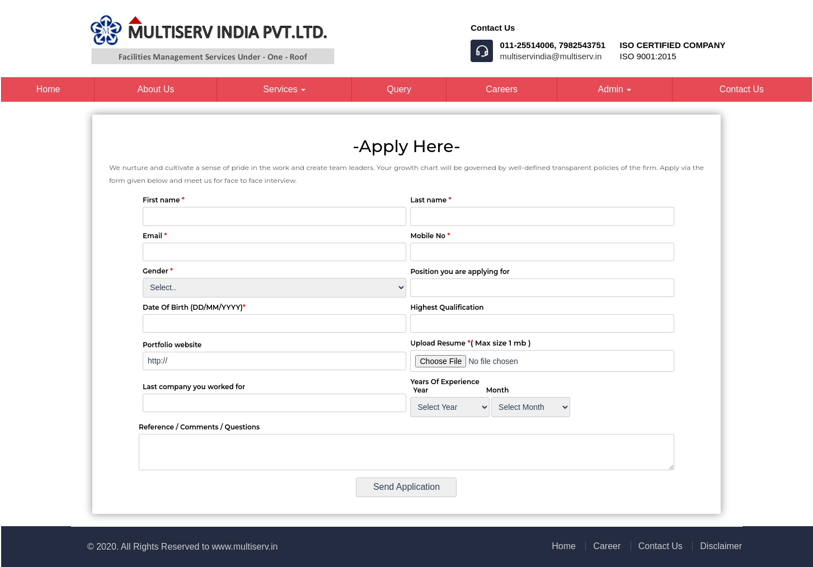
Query (399, 89)
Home (48, 89)
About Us (155, 89)
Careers (502, 89)
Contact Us (742, 89)
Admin (615, 89)
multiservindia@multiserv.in (551, 56)
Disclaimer (721, 546)
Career (607, 546)
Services (284, 89)
